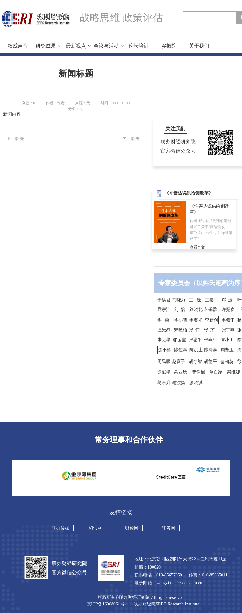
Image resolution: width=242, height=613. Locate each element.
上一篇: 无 (15, 139)
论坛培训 (139, 46)
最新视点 (78, 46)
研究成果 (48, 46)
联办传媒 (60, 527)
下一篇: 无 (131, 139)
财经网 (131, 527)
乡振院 (168, 46)
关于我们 (199, 46)
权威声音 (18, 46)
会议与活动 (108, 46)
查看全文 (197, 247)
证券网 (168, 527)
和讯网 (95, 527)
